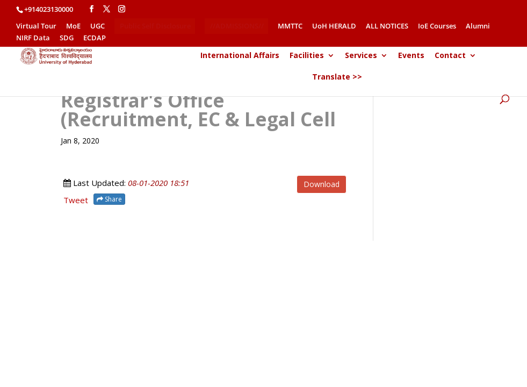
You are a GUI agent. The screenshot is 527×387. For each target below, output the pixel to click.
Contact (450, 56)
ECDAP (94, 38)
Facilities (307, 56)
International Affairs (239, 56)
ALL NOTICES (387, 27)
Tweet (75, 200)
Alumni (478, 27)
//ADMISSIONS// (237, 26)
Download (322, 184)
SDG (67, 38)
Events (411, 56)
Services (361, 56)
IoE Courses (437, 27)
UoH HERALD (334, 27)
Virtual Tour (36, 27)
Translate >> (337, 77)
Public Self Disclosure (155, 26)
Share (109, 199)
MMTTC (290, 27)
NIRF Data (33, 38)
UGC (97, 27)
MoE (73, 27)
